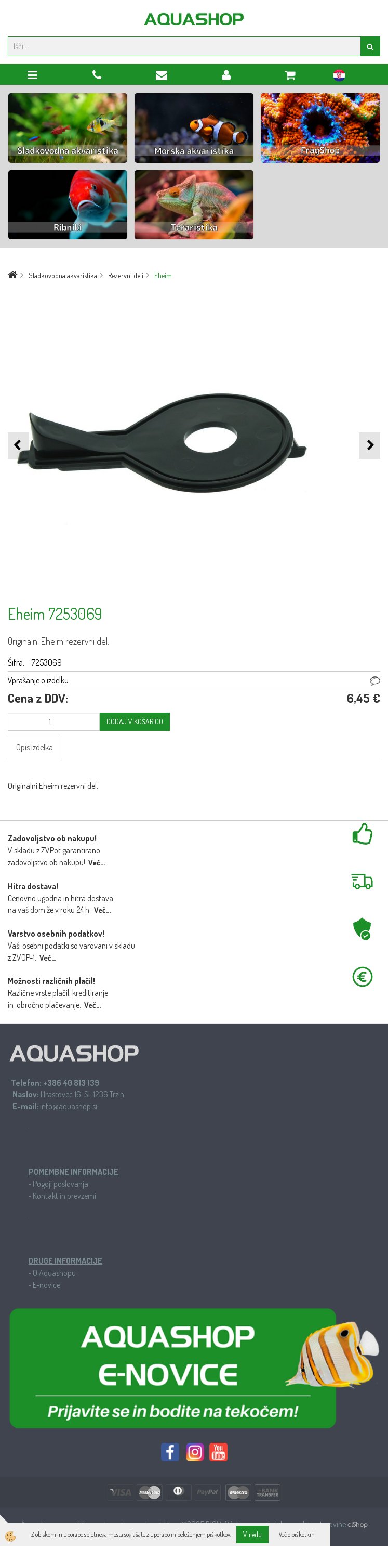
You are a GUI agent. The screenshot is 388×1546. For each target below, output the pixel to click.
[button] (369, 445)
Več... (96, 862)
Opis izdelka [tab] (34, 747)
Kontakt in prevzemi (64, 1196)
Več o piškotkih (297, 1534)
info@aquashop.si (68, 1106)
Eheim (163, 275)
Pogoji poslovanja (60, 1184)
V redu (252, 1534)
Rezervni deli (125, 275)
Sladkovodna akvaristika (63, 275)
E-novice (46, 1285)
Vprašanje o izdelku (38, 680)
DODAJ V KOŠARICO (134, 721)
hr (339, 77)
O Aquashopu (54, 1273)
